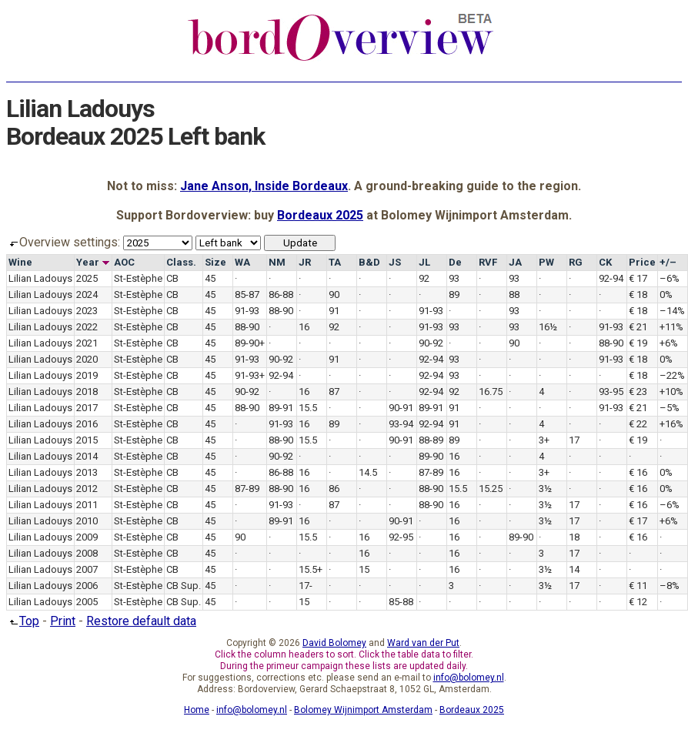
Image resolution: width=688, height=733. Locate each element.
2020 (87, 359)
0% (666, 294)
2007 (87, 569)
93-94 (401, 424)
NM (277, 262)
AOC (124, 262)
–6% (670, 278)
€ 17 (638, 278)
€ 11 (638, 585)
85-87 (247, 294)
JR (305, 262)
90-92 (431, 343)
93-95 (611, 391)
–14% (672, 310)
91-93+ (250, 375)
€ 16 (638, 472)
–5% (670, 407)
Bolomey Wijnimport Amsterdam (363, 710)
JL (424, 262)
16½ (548, 327)
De (455, 262)
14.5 (368, 472)
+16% (671, 424)
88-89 (431, 440)
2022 (87, 327)
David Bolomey (334, 643)
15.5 (308, 407)
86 (334, 488)
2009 (87, 537)
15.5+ (310, 569)
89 (454, 294)
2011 (87, 504)
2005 (87, 601)
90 (334, 294)
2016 (87, 424)
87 (334, 391)
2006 (87, 585)
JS (395, 262)
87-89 (431, 472)
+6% (669, 343)
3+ (544, 440)
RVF (488, 262)
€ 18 (638, 294)
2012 (87, 488)
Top (22, 621)
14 (574, 569)
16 (304, 327)
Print (62, 621)
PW (546, 262)
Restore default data (141, 621)
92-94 (611, 278)
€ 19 (638, 343)
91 (334, 310)
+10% (671, 391)
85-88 (401, 601)
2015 (87, 440)
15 (364, 569)
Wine (20, 262)
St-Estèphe (138, 278)
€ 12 (638, 601)
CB (172, 278)
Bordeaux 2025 (320, 215)
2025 (87, 278)
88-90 (281, 310)
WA (242, 262)
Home (196, 710)
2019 (87, 375)
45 (210, 278)
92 (424, 278)
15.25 (491, 488)
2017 (87, 407)
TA (335, 262)
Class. (181, 262)
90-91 (401, 407)
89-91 (281, 407)
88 (514, 294)
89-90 (431, 456)
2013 (87, 472)
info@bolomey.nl (468, 677)
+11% (671, 327)
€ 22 (638, 424)
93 (454, 278)
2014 (87, 456)
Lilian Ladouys (40, 278)
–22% (672, 375)
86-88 (281, 294)
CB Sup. (183, 585)
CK (605, 262)
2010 (87, 521)
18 (574, 537)
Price (642, 262)
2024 (87, 294)
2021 (87, 343)
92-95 (401, 537)
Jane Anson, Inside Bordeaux (264, 186)
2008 (87, 553)
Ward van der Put (423, 643)
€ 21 (638, 327)
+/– (668, 262)
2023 (87, 310)
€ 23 (638, 391)
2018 (87, 391)
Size (215, 262)
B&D (369, 262)
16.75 (491, 391)
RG (576, 262)
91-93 (247, 310)
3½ (545, 488)
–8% (670, 585)
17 (574, 440)
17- (305, 585)
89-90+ (250, 343)
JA (515, 262)
